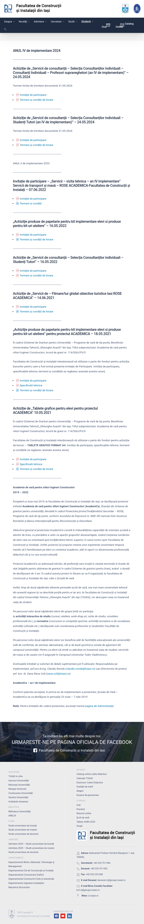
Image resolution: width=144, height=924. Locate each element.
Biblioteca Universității (19, 811)
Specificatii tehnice (31, 385)
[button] (5, 30)
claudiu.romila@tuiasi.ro (80, 668)
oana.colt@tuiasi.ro (58, 673)
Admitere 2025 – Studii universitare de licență (31, 844)
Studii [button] (73, 21)
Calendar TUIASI (84, 778)
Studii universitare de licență (22, 825)
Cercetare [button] (58, 21)
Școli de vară (82, 817)
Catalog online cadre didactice (91, 774)
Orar (104, 26)
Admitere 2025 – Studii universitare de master (31, 848)
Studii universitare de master (22, 829)
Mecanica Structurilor (19, 887)
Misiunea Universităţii (19, 784)
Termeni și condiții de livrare (36, 99)
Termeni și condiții (31, 203)
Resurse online (83, 813)
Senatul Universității (18, 797)
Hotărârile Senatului (18, 801)
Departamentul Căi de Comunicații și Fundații (31, 870)
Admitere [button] (40, 21)
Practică (80, 809)
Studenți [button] (87, 21)
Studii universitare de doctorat (23, 834)
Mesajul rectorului (17, 789)
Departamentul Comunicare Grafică (26, 874)
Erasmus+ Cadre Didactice (89, 782)
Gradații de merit (84, 786)
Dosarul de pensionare (87, 795)
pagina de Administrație (99, 706)
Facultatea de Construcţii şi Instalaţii (33, 916)
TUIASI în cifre (15, 776)
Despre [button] (9, 21)
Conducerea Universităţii (20, 793)
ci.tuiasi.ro (93, 895)
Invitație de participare (33, 94)
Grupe (79, 826)
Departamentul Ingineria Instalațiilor (26, 883)
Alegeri (80, 791)
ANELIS (12, 815)
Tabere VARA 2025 (85, 821)
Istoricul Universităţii (18, 780)
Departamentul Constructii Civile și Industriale (31, 879)
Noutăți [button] (24, 21)
